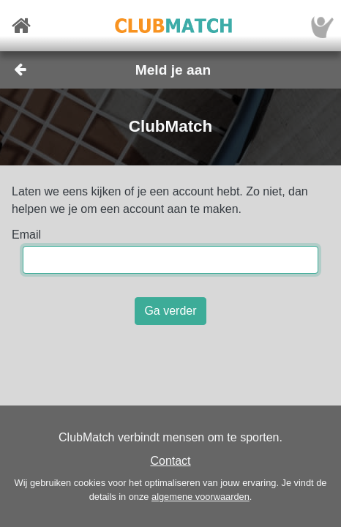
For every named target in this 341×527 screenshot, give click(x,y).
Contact (170, 461)
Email (26, 234)
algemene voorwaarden (200, 496)
